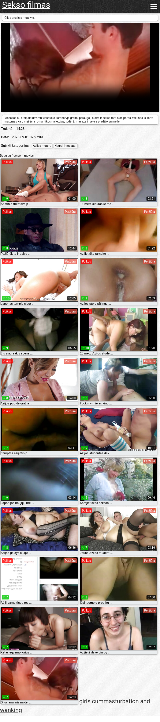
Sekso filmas (26, 5)
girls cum (91, 701)
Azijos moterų (42, 145)
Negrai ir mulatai (65, 145)
